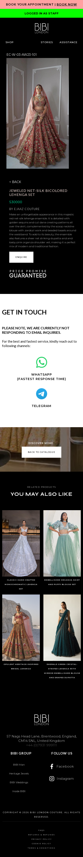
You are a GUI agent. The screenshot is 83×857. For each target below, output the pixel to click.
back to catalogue (41, 452)
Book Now (67, 4)
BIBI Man (19, 764)
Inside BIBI (18, 791)
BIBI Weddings (19, 782)
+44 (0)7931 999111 (41, 745)
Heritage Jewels (19, 773)
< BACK (15, 182)
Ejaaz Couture (27, 209)
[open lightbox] (37, 113)
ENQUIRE (21, 257)
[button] (9, 42)
